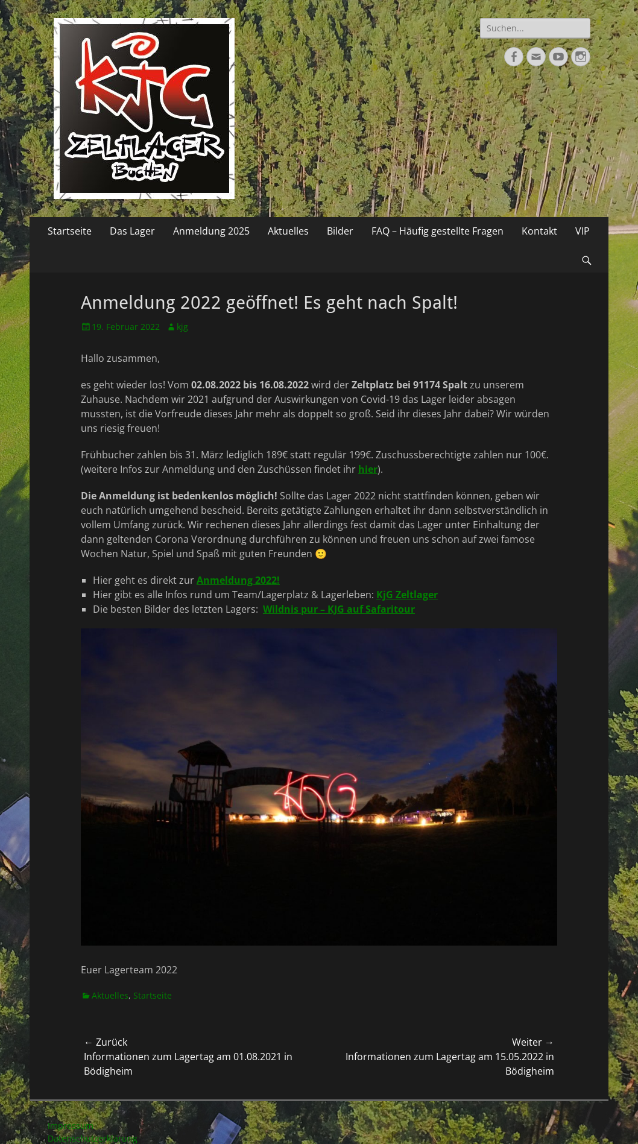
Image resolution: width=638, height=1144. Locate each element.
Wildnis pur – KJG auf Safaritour (339, 609)
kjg (182, 326)
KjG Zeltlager (407, 594)
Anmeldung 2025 (211, 231)
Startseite (70, 231)
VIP (582, 231)
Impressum (70, 1125)
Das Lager (132, 231)
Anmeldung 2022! (238, 580)
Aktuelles (288, 231)
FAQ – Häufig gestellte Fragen (437, 231)
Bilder (340, 231)
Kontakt (539, 231)
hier (367, 469)
